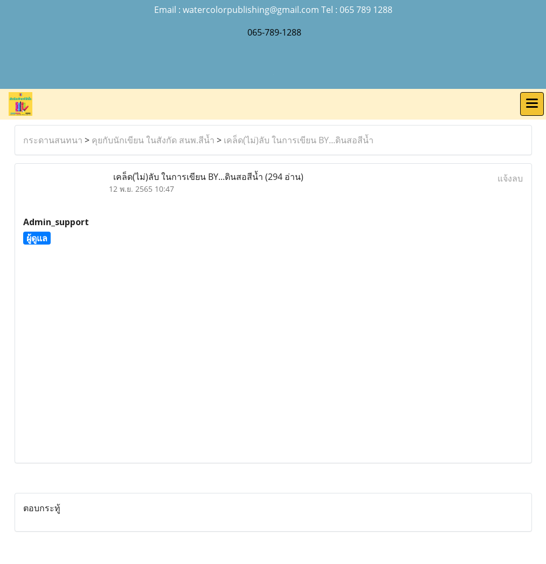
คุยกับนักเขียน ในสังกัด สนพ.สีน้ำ (153, 140)
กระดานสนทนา (52, 140)
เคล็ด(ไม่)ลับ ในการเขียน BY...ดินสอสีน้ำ (299, 140)
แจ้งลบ (510, 178)
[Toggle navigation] (532, 104)
